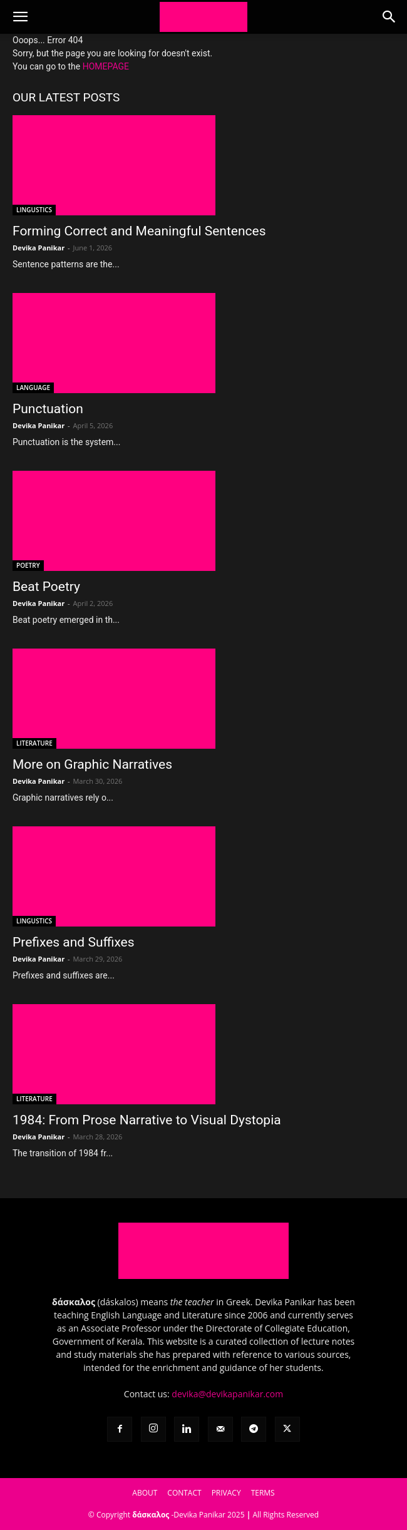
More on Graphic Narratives (92, 764)
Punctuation (48, 408)
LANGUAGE (33, 387)
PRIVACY (226, 1492)
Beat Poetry (46, 586)
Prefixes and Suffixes (74, 942)
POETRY (28, 565)
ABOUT (144, 1492)
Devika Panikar (38, 247)
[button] (20, 17)
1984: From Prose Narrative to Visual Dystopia (147, 1119)
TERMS (263, 1492)
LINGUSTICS (34, 209)
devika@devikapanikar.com (227, 1394)
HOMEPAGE (106, 66)
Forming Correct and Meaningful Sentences (139, 231)
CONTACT (184, 1492)
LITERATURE (34, 743)
